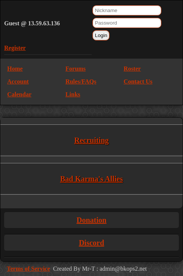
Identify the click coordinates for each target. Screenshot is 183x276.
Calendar (19, 94)
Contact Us (138, 81)
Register (15, 48)
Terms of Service (28, 268)
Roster (132, 68)
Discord (91, 243)
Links (73, 94)
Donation (91, 220)
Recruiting (91, 140)
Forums (76, 68)
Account (18, 81)
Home (15, 68)
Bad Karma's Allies (91, 179)
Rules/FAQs (81, 81)
